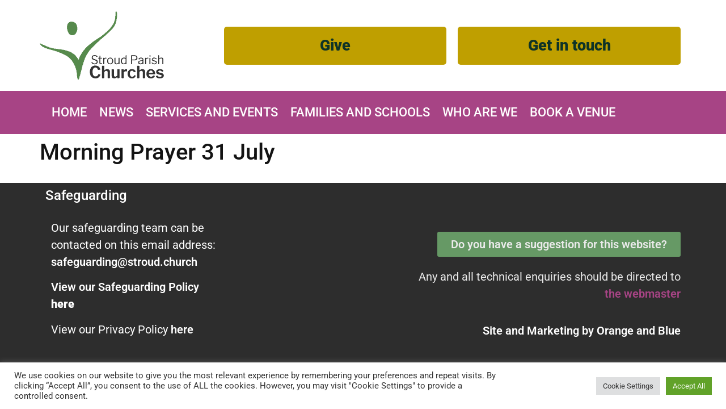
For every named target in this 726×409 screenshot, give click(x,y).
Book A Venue (572, 112)
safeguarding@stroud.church (124, 262)
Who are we (479, 112)
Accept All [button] (689, 386)
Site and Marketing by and (582, 330)
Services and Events (212, 112)
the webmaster (643, 294)
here (182, 329)
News (116, 112)
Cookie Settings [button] (628, 386)
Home (69, 112)
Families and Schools (360, 112)
